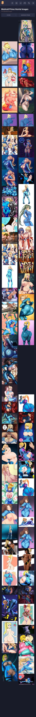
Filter (8, 15)
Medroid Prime (25, 15)
